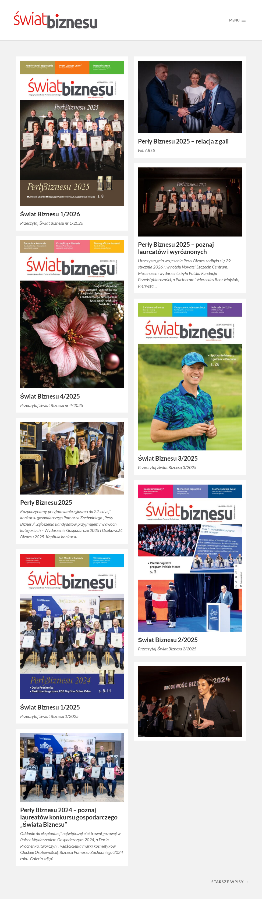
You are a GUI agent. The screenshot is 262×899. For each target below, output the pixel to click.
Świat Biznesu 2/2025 (168, 639)
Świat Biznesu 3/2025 (168, 458)
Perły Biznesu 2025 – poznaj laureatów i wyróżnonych (176, 248)
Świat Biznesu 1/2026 (50, 214)
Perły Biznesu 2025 (46, 502)
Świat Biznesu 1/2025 (50, 707)
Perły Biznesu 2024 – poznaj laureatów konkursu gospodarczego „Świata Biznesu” (69, 817)
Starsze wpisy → (230, 881)
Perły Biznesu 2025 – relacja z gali (183, 141)
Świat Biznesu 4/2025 (50, 396)
